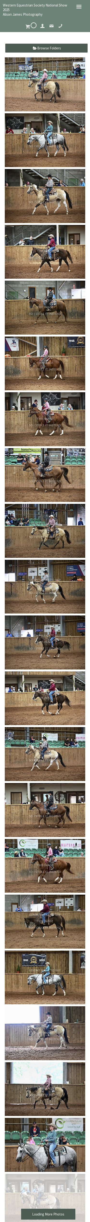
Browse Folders (49, 48)
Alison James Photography (22, 14)
